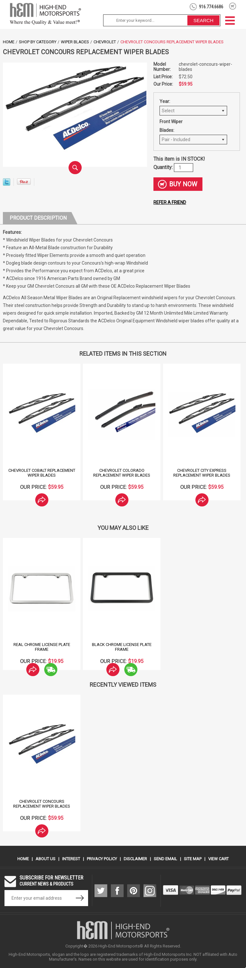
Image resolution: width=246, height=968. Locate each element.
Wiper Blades (75, 41)
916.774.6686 (211, 6)
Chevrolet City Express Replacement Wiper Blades (201, 473)
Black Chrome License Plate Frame (122, 647)
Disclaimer (135, 858)
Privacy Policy (102, 858)
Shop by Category (37, 41)
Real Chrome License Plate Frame (41, 647)
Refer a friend (169, 202)
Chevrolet (105, 41)
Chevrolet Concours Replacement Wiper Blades (41, 804)
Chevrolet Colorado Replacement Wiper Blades (121, 473)
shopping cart (232, 6)
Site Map (192, 858)
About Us (45, 858)
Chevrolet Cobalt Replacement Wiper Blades (41, 473)
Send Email (165, 858)
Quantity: (163, 167)
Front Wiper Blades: (171, 126)
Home (8, 41)
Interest (71, 858)
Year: (165, 101)
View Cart (218, 858)
